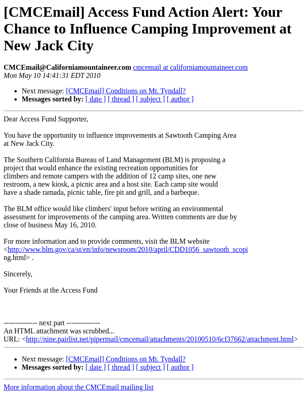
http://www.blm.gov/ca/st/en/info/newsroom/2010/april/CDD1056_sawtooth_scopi (128, 249)
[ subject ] (150, 99)
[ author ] (180, 99)
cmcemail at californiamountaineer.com (190, 67)
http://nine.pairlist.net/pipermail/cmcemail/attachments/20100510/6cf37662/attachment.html (159, 339)
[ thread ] (121, 99)
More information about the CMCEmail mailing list (79, 387)
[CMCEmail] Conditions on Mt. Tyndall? (126, 91)
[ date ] (95, 99)
